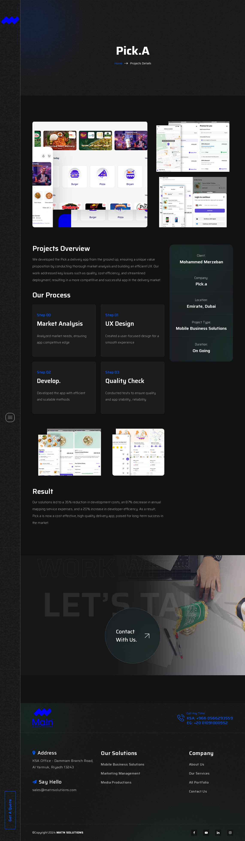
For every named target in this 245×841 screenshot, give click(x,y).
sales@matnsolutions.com (54, 790)
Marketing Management (120, 773)
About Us (196, 764)
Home (118, 63)
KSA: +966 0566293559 (210, 718)
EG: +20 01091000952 (207, 723)
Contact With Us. (133, 635)
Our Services (199, 773)
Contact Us (198, 791)
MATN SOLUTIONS (69, 832)
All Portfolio (199, 782)
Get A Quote (10, 734)
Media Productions (116, 782)
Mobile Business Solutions (122, 764)
